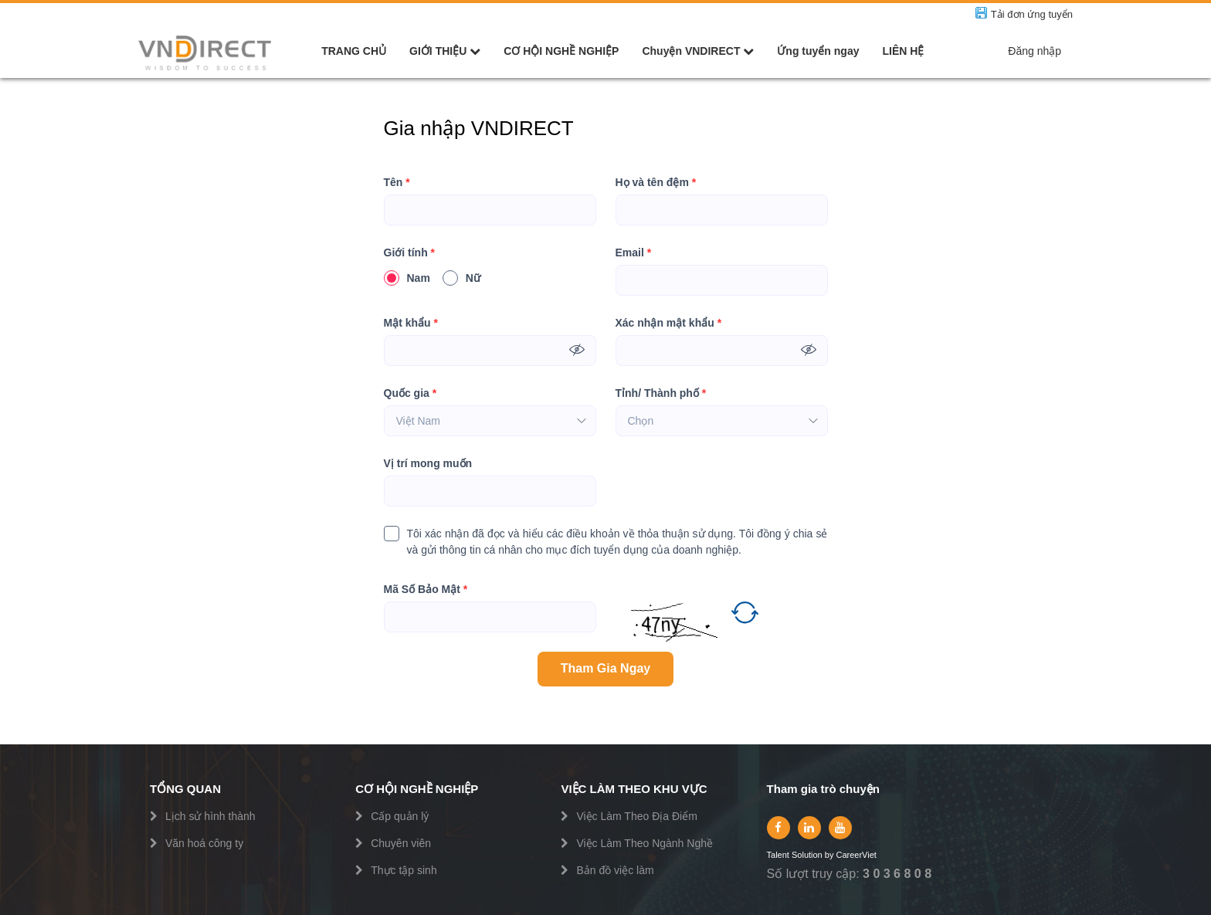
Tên (397, 183)
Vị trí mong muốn (428, 463)
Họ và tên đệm (656, 183)
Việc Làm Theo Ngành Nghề (644, 843)
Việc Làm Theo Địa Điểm (636, 816)
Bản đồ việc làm (614, 870)
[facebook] (778, 827)
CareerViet (856, 855)
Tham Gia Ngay (605, 668)
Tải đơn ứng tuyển (1032, 14)
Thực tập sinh (403, 870)
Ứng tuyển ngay (818, 51)
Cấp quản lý (400, 816)
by (830, 855)
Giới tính (410, 253)
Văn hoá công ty (204, 843)
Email (634, 253)
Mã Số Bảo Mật (426, 589)
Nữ (461, 278)
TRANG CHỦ (353, 51)
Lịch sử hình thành (210, 816)
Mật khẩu (411, 323)
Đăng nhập (1034, 51)
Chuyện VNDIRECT (698, 51)
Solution (808, 855)
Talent (779, 855)
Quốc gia (410, 393)
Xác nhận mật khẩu (669, 323)
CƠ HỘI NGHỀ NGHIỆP (561, 51)
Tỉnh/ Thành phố (661, 393)
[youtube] (840, 827)
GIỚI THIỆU (444, 51)
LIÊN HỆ (903, 51)
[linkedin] (809, 827)
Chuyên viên (401, 843)
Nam (407, 278)
